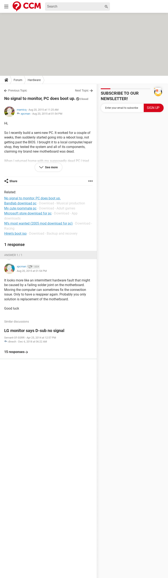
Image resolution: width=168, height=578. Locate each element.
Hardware (34, 80)
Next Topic (82, 90)
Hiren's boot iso (15, 233)
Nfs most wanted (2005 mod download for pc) (38, 223)
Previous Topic (17, 90)
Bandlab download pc (20, 203)
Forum (18, 80)
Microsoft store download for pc (28, 213)
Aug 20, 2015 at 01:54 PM (47, 113)
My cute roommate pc (20, 208)
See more (51, 167)
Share (13, 181)
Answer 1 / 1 (13, 255)
